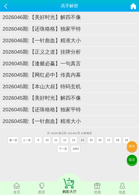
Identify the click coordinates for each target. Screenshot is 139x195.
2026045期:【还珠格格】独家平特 (42, 109)
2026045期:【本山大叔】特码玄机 (42, 86)
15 (91, 140)
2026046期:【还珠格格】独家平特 (42, 29)
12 (64, 140)
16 (100, 140)
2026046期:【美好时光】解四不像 (42, 17)
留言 (132, 160)
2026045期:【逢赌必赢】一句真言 (42, 63)
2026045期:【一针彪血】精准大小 (42, 121)
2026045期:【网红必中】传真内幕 (42, 75)
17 (108, 140)
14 (82, 140)
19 (126, 140)
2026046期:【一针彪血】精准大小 (42, 40)
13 (73, 140)
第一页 (13, 140)
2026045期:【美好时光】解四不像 (42, 98)
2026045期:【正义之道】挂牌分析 (42, 52)
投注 (132, 146)
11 (56, 140)
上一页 (27, 140)
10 (47, 140)
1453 (75, 148)
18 (117, 140)
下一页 (63, 148)
